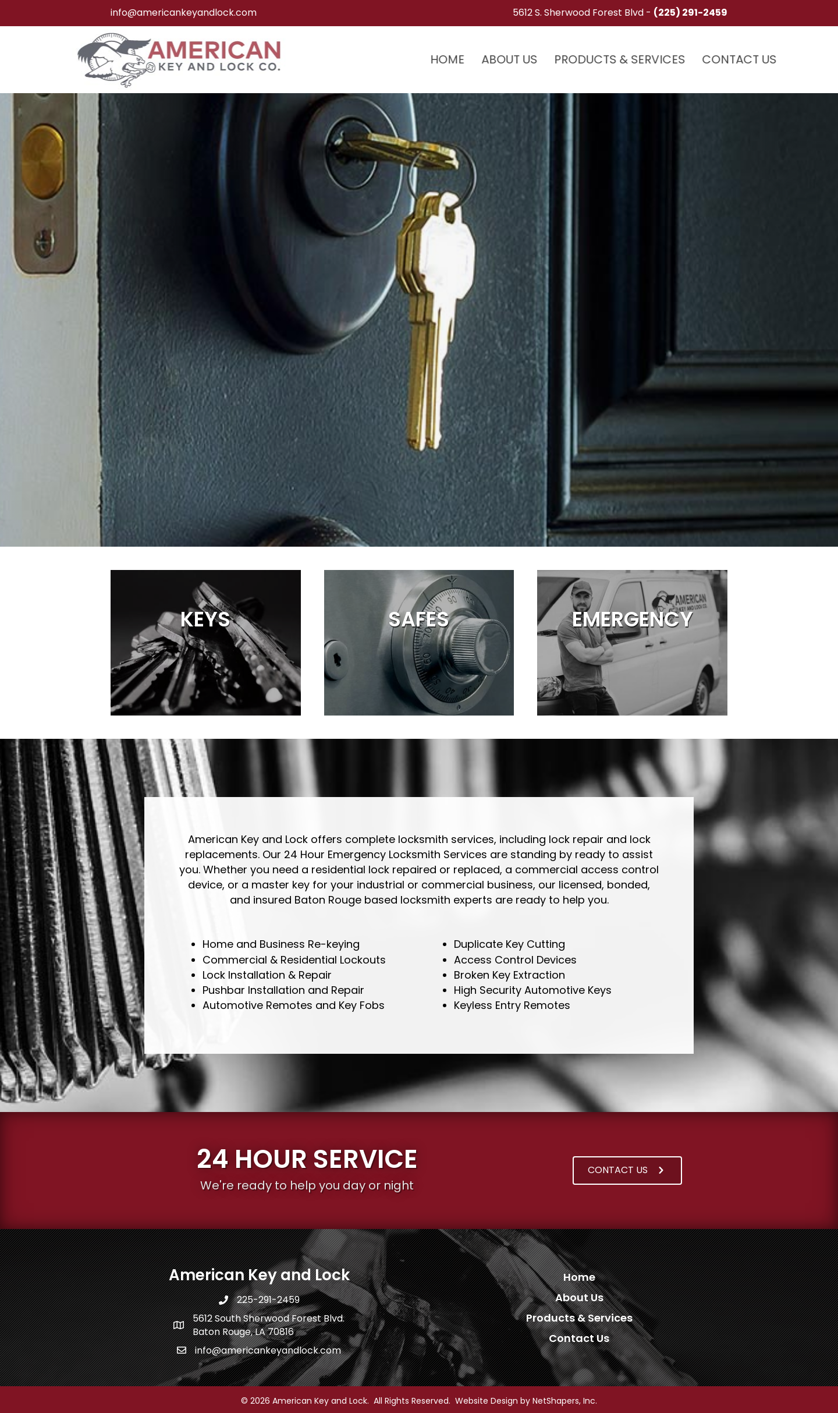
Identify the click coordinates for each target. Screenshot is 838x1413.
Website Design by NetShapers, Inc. (526, 1401)
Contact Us (579, 1338)
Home (538, 59)
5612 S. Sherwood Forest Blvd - (620, 12)
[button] (627, 1170)
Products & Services (710, 59)
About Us (600, 59)
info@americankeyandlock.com (184, 12)
